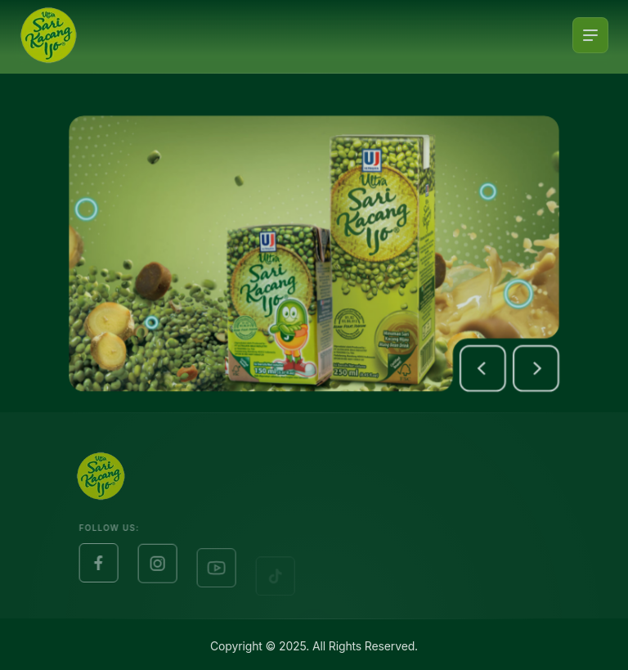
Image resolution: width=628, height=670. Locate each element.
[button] (489, 372)
